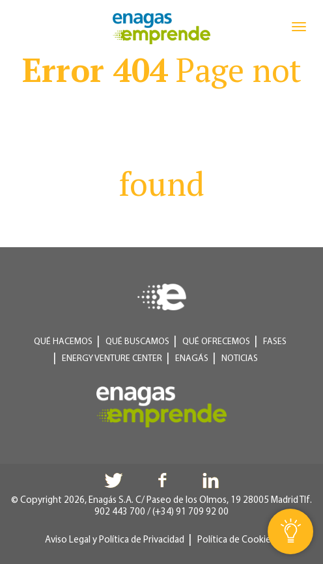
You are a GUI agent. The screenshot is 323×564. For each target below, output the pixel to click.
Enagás (191, 359)
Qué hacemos (63, 342)
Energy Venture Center (112, 359)
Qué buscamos (137, 342)
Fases (275, 342)
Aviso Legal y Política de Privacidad (114, 540)
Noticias (239, 359)
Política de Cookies (236, 540)
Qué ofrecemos (216, 342)
